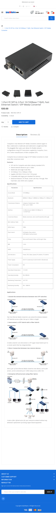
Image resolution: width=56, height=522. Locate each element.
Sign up (49, 492)
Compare (16, 127)
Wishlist (6, 127)
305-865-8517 (39, 13)
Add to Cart (24, 122)
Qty (2, 122)
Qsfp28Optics (25, 506)
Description (21, 135)
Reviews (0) (35, 135)
